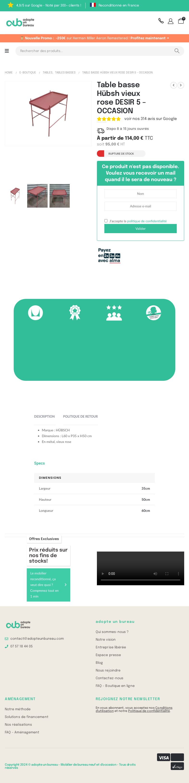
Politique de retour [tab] (80, 416)
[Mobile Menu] (7, 51)
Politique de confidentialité (149, 711)
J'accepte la (135, 221)
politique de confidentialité (147, 221)
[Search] (177, 51)
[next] (180, 85)
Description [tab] (44, 416)
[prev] (173, 85)
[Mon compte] (171, 21)
